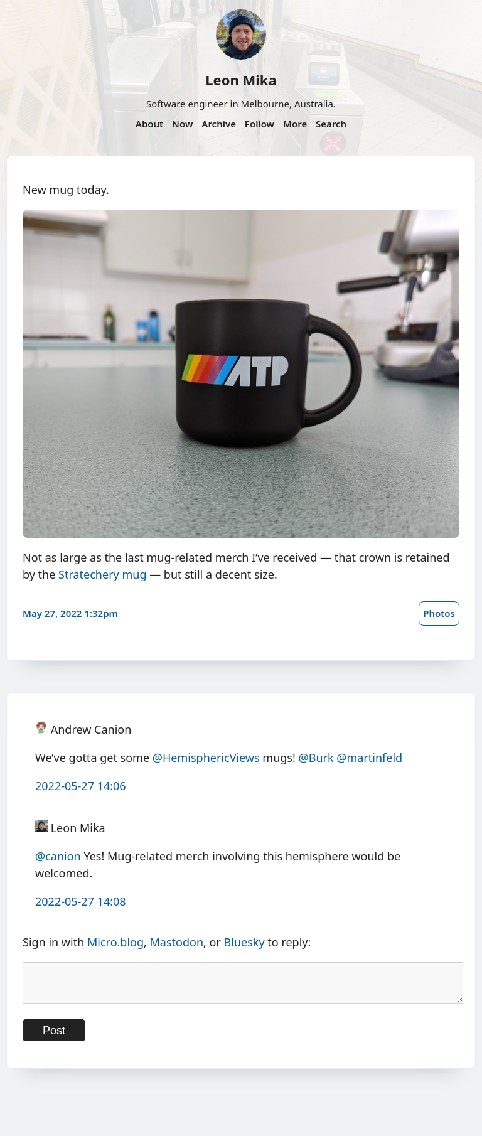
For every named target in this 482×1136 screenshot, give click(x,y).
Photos (439, 613)
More (295, 123)
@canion (58, 856)
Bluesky (244, 942)
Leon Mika (240, 79)
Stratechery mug (102, 574)
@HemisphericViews (206, 757)
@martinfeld (369, 757)
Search (331, 123)
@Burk (316, 757)
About (149, 123)
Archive (218, 123)
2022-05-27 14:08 (80, 901)
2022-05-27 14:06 (80, 785)
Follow (259, 123)
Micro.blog (115, 942)
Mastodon (177, 942)
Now (182, 123)
